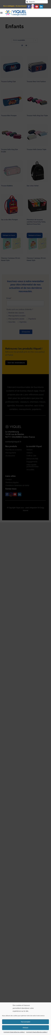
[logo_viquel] (15, 11)
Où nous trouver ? (21, 6)
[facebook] (29, 6)
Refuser (25, 1027)
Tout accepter (25, 1022)
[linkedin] (41, 6)
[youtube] (36, 6)
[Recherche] (27, 1)
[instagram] (33, 6)
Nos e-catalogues (9, 6)
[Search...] (37, 1)
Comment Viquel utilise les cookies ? (14, 1032)
